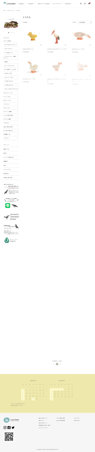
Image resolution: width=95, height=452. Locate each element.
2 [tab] (10, 32)
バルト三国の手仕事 (8, 115)
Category (21, 3)
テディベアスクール (57, 3)
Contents (30, 3)
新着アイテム (7, 149)
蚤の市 (5, 153)
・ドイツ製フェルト (8, 52)
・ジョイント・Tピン (8, 77)
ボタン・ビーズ (7, 100)
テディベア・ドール (8, 93)
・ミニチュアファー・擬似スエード (10, 57)
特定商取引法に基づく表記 (44, 425)
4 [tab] (13, 32)
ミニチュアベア (7, 169)
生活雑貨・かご (7, 134)
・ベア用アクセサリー (9, 81)
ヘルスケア (6, 138)
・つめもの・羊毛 (8, 73)
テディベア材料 (7, 41)
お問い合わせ (77, 420)
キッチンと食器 (7, 119)
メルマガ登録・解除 (60, 418)
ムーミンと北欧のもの (9, 157)
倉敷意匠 (6, 161)
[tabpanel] (11, 23)
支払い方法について (43, 423)
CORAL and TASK (8, 177)
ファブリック (7, 104)
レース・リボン (7, 96)
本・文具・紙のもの (8, 130)
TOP (4, 10)
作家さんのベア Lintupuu (44, 3)
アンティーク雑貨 (8, 111)
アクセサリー (7, 123)
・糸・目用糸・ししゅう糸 (10, 69)
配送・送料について (43, 418)
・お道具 (6, 61)
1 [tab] (8, 32)
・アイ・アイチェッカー (9, 65)
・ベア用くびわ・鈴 (8, 85)
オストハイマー (10, 10)
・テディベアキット (8, 48)
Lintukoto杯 (68, 3)
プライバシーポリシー (43, 427)
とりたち (18, 10)
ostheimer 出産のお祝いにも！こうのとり (57, 49)
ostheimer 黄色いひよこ (28, 49)
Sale (5, 165)
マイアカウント (77, 418)
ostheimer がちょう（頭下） (78, 49)
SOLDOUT (6, 173)
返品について (41, 420)
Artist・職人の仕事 (8, 127)
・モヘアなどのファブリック (10, 44)
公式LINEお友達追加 (60, 420)
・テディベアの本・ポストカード (11, 89)
